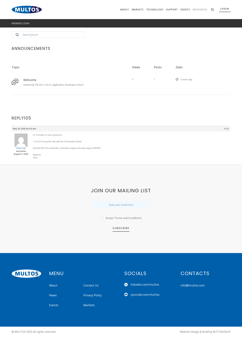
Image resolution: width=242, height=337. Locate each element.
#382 (226, 128)
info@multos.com (193, 285)
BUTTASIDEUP (221, 332)
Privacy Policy (92, 295)
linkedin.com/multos (142, 285)
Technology (154, 9)
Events (185, 9)
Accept (124, 218)
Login (224, 8)
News (53, 295)
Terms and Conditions (128, 218)
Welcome (29, 80)
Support (172, 9)
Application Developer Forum (68, 84)
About (124, 9)
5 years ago (186, 79)
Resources (200, 9)
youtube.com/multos (142, 294)
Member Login (20, 23)
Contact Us (91, 285)
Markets (138, 9)
